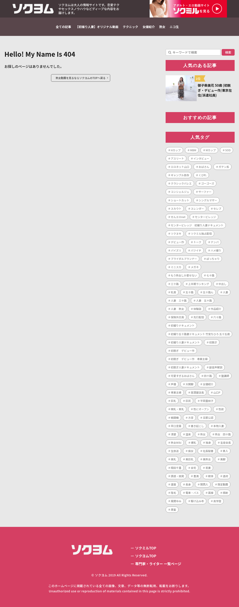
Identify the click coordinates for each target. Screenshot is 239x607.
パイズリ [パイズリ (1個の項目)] (176, 250)
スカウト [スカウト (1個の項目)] (176, 208)
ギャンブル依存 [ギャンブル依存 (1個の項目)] (180, 175)
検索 (228, 52)
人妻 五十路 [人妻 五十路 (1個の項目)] (204, 300)
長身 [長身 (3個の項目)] (188, 484)
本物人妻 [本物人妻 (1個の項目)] (218, 426)
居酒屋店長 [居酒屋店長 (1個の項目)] (197, 392)
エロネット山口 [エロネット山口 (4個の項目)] (180, 167)
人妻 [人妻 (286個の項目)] (225, 292)
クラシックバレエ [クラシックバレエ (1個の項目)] (181, 183)
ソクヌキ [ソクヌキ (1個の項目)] (176, 233)
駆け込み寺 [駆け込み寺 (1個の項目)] (197, 501)
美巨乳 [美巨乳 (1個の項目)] (189, 459)
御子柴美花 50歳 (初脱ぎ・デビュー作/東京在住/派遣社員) (215, 90)
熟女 (162, 27)
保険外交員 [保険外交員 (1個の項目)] (177, 317)
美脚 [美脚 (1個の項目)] (222, 459)
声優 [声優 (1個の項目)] (173, 384)
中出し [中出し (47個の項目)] (223, 284)
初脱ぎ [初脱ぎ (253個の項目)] (213, 342)
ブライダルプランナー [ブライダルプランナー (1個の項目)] (184, 258)
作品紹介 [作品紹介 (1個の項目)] (216, 309)
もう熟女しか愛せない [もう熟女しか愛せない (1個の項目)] (184, 275)
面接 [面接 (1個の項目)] (210, 492)
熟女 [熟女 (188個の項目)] (202, 434)
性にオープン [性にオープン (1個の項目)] (201, 409)
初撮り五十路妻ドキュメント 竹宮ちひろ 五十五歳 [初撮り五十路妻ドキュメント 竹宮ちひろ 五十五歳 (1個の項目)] (200, 334)
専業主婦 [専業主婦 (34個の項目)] (176, 392)
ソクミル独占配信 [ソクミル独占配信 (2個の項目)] (201, 233)
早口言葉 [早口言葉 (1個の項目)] (176, 426)
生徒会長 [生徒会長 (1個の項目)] (225, 442)
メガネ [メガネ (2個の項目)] (195, 267)
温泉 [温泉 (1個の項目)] (188, 434)
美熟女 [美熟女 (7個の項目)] (207, 459)
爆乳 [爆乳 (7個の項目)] (193, 442)
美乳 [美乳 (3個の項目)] (173, 459)
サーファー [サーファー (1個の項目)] (204, 192)
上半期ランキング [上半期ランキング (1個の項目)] (198, 284)
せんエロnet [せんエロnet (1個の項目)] (178, 217)
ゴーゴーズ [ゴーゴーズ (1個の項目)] (207, 183)
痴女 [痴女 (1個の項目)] (190, 451)
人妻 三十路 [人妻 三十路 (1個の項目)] (179, 300)
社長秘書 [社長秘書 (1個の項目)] (208, 451)
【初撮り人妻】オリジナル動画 (97, 27)
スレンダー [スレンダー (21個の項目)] (197, 208)
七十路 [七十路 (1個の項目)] (210, 275)
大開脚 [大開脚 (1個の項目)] (189, 384)
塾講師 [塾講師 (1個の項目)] (225, 376)
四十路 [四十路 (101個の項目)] (208, 376)
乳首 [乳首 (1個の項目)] (173, 292)
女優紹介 (149, 27)
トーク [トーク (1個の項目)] (197, 242)
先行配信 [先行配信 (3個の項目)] (198, 317)
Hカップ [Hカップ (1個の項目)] (176, 150)
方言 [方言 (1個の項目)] (190, 417)
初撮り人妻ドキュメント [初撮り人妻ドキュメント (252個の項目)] (185, 342)
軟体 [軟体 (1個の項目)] (210, 476)
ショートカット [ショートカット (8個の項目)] (180, 200)
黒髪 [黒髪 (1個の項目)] (173, 509)
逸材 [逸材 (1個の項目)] (225, 476)
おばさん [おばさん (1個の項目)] (204, 167)
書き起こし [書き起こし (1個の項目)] (197, 426)
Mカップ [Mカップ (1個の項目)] (211, 150)
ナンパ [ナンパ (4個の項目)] (215, 242)
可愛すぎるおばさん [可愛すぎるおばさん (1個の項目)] (183, 376)
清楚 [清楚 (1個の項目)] (173, 434)
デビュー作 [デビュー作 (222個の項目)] (177, 242)
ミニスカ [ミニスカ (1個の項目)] (176, 267)
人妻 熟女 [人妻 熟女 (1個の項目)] (177, 309)
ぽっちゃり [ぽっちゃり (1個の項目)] (213, 258)
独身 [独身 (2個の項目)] (208, 442)
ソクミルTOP (145, 548)
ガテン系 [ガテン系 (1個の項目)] (224, 167)
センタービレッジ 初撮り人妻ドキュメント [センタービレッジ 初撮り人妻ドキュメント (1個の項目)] (197, 225)
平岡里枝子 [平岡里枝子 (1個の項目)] (206, 401)
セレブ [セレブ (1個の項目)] (217, 208)
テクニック (130, 27)
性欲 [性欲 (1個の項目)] (221, 409)
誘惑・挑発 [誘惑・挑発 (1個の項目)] (177, 476)
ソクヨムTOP (145, 555)
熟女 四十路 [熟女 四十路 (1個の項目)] (223, 434)
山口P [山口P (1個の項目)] (216, 392)
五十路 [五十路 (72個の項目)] (189, 292)
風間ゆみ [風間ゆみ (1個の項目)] (176, 501)
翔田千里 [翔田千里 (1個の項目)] (176, 468)
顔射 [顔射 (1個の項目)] (225, 492)
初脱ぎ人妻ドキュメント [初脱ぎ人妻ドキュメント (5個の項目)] (185, 367)
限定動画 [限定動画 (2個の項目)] (223, 484)
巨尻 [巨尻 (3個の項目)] (188, 401)
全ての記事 (63, 27)
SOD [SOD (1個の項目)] (228, 150)
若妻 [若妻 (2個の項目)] (208, 468)
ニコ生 (174, 27)
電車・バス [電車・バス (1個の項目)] (192, 492)
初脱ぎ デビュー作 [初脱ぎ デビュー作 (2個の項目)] (183, 350)
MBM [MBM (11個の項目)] (193, 150)
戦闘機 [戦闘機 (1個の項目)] (175, 417)
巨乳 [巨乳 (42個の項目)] (173, 401)
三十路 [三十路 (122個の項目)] (175, 284)
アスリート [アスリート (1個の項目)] (177, 158)
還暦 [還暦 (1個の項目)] (173, 484)
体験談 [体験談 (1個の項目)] (197, 309)
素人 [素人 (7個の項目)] (225, 451)
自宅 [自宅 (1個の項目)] (193, 468)
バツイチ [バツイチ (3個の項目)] (196, 250)
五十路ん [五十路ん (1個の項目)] (208, 292)
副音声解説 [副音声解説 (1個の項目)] (215, 367)
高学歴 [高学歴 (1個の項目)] (217, 501)
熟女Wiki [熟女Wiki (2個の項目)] (176, 442)
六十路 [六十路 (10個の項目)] (217, 317)
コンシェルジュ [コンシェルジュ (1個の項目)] (180, 192)
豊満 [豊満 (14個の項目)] (196, 476)
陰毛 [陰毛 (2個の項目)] (173, 492)
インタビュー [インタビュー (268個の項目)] (201, 158)
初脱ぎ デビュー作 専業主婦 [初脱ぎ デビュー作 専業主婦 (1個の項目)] (189, 359)
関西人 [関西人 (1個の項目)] (204, 484)
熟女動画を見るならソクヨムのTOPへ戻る (81, 78)
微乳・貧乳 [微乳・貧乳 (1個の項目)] (177, 409)
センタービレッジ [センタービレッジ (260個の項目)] (205, 217)
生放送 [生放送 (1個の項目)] (175, 451)
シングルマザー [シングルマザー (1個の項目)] (208, 200)
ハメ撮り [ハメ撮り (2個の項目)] (216, 250)
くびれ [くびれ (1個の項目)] (203, 175)
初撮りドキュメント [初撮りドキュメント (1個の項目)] (183, 325)
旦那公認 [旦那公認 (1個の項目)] (208, 417)
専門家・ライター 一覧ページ (158, 563)
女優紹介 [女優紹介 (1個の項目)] (208, 384)
